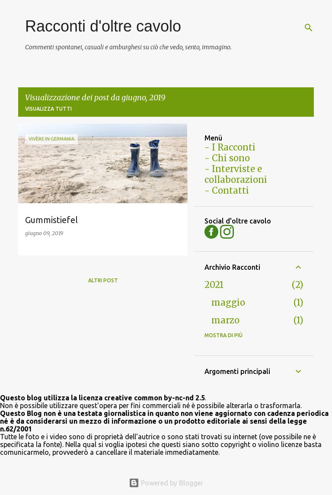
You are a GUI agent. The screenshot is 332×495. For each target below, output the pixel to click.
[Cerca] (308, 27)
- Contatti (226, 190)
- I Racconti (229, 147)
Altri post (103, 280)
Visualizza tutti (48, 109)
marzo (225, 320)
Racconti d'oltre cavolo (103, 26)
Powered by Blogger (166, 483)
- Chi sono (227, 158)
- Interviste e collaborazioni (235, 174)
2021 (213, 284)
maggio (228, 302)
